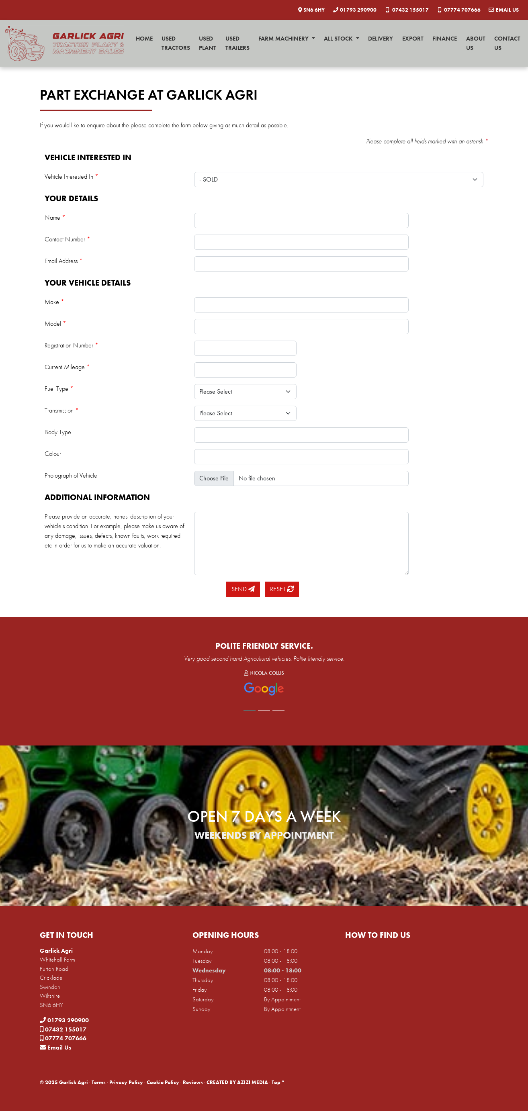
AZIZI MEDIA (252, 1082)
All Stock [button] (339, 39)
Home (144, 39)
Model (55, 323)
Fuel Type (59, 388)
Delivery (380, 39)
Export (413, 39)
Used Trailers (237, 43)
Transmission (62, 410)
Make (54, 302)
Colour (53, 453)
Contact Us (507, 43)
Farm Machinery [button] (284, 39)
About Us (475, 43)
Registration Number (71, 345)
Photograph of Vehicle (71, 475)
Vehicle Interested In (71, 176)
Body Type (58, 432)
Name (55, 217)
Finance (444, 39)
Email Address (64, 261)
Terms (99, 1082)
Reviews (193, 1082)
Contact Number (67, 239)
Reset (282, 589)
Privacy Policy (126, 1082)
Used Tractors (176, 43)
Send (243, 589)
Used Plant (207, 43)
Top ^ (278, 1082)
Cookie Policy (163, 1082)
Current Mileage (67, 367)
